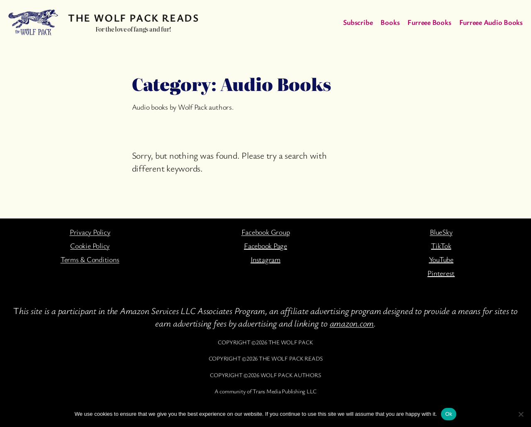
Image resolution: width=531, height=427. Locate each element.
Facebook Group (265, 232)
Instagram (265, 259)
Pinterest (441, 273)
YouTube (441, 259)
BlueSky (441, 232)
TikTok (441, 245)
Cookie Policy (90, 245)
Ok (448, 414)
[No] (520, 414)
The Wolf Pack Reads (133, 17)
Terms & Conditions (90, 259)
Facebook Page (265, 245)
